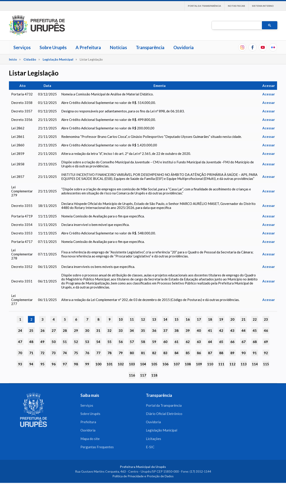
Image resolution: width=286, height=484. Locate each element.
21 (244, 319)
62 (188, 342)
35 (143, 330)
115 (266, 364)
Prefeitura (88, 422)
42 (221, 330)
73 (54, 353)
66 (232, 342)
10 (121, 319)
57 (132, 342)
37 (165, 330)
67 (244, 342)
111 (221, 364)
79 (121, 353)
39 (188, 330)
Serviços (22, 47)
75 (76, 353)
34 (132, 330)
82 (154, 353)
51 (65, 342)
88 (221, 353)
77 (98, 353)
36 (154, 330)
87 (210, 353)
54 (98, 342)
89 (232, 353)
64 (210, 342)
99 (87, 364)
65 (221, 342)
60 (165, 342)
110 (210, 364)
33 (121, 330)
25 (31, 330)
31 (98, 330)
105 (154, 364)
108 (188, 364)
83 (165, 353)
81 (143, 353)
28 (65, 330)
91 (255, 353)
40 (199, 330)
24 (20, 330)
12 (143, 319)
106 (165, 364)
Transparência (150, 47)
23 (266, 319)
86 (199, 353)
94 (31, 364)
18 (210, 319)
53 (87, 342)
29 (76, 330)
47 (20, 342)
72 (42, 353)
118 (154, 375)
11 (132, 319)
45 (255, 330)
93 (20, 364)
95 (42, 364)
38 (177, 330)
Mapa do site (90, 439)
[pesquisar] (236, 25)
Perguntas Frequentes (97, 448)
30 (87, 330)
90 (244, 353)
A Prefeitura (88, 47)
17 (199, 319)
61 (177, 342)
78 (109, 353)
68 (255, 342)
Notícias (118, 47)
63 (199, 342)
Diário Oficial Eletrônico (164, 414)
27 (54, 330)
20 (232, 319)
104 (143, 364)
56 (121, 342)
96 (54, 364)
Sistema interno (263, 5)
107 (177, 364)
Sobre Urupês (53, 47)
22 (255, 319)
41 (210, 330)
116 (132, 375)
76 (87, 353)
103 (132, 364)
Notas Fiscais (236, 5)
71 (31, 353)
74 (65, 353)
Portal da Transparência (204, 5)
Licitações (153, 439)
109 (199, 364)
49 (42, 342)
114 (255, 364)
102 (121, 364)
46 (266, 330)
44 (244, 330)
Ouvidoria (183, 47)
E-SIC (150, 448)
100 (98, 364)
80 (132, 353)
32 (109, 330)
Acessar (268, 94)
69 (266, 342)
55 (109, 342)
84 (177, 353)
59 (154, 342)
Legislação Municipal (58, 59)
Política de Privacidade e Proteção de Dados (143, 477)
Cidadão (29, 59)
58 (143, 342)
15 (177, 319)
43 (232, 330)
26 (42, 330)
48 (31, 342)
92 (266, 353)
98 (76, 364)
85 (188, 353)
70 (20, 353)
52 (76, 342)
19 (221, 319)
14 (165, 319)
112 (232, 364)
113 (244, 364)
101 (110, 364)
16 (188, 319)
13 (154, 319)
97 (65, 364)
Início (13, 59)
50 (54, 342)
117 (143, 375)
